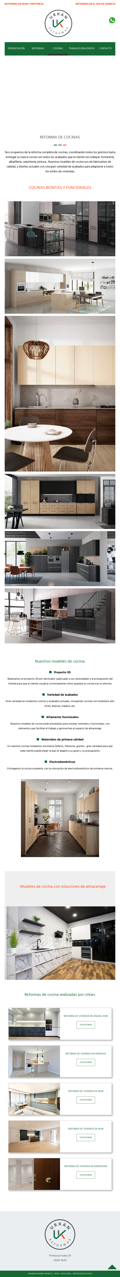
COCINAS (58, 48)
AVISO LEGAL (65, 1273)
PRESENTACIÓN (16, 48)
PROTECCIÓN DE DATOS (82, 1273)
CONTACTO (105, 48)
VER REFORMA (86, 1024)
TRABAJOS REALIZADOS (81, 48)
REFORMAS (38, 48)
